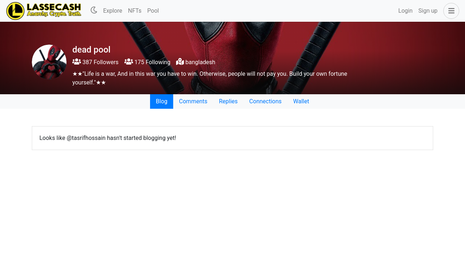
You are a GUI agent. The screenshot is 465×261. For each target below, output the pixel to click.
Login (405, 10)
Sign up (428, 10)
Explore (112, 10)
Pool (153, 10)
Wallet (301, 101)
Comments (193, 101)
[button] (449, 11)
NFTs (134, 10)
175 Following (147, 62)
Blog (161, 101)
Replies (228, 101)
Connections (265, 101)
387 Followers (95, 62)
